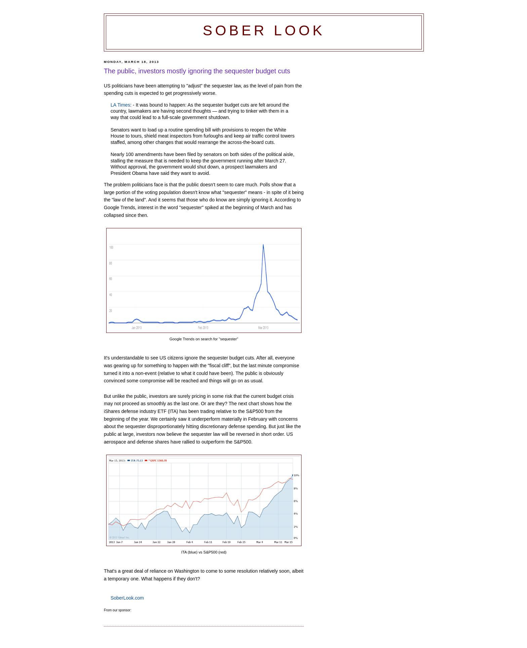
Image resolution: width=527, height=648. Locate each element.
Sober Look (264, 30)
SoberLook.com (127, 598)
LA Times (120, 105)
